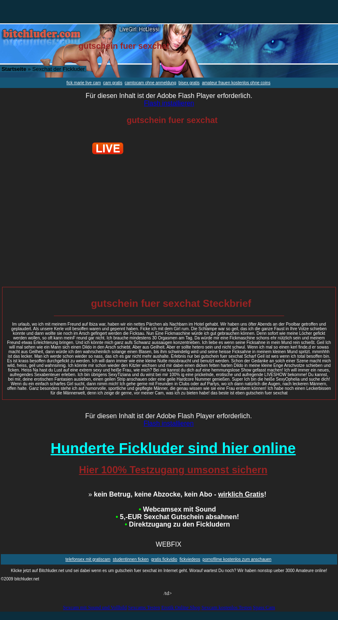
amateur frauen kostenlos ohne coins (236, 82)
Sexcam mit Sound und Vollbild (95, 607)
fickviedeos (189, 559)
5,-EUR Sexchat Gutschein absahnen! (177, 516)
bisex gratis (189, 82)
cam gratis (112, 82)
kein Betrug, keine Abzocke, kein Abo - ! (177, 494)
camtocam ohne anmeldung (150, 82)
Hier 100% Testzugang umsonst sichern (173, 469)
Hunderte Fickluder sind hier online (172, 448)
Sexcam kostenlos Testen (227, 607)
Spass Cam (264, 607)
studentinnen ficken (131, 559)
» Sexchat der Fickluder (43, 69)
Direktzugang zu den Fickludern (177, 524)
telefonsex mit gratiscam (88, 559)
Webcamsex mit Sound (177, 509)
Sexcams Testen (144, 607)
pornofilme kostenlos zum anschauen (236, 559)
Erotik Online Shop (180, 607)
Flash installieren (169, 103)
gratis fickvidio (164, 559)
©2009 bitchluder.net (20, 579)
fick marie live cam (83, 82)
